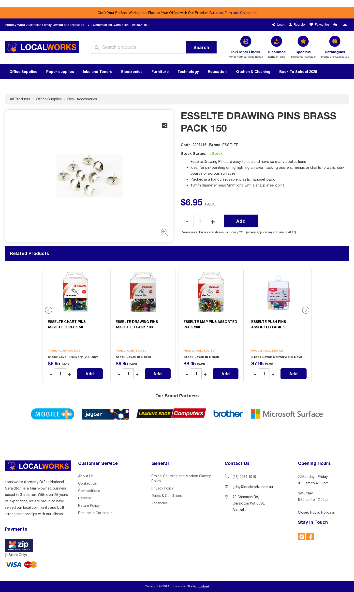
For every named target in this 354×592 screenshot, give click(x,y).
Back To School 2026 (298, 71)
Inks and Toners (97, 71)
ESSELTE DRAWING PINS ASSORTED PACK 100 (137, 324)
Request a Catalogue (95, 513)
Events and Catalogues (335, 53)
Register (297, 24)
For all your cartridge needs (246, 53)
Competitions (89, 491)
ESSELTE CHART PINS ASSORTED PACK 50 (67, 324)
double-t (203, 586)
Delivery (84, 498)
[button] (163, 232)
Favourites (320, 24)
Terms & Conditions (167, 496)
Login (278, 24)
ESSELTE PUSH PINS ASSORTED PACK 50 (268, 324)
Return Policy (89, 505)
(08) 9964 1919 (244, 477)
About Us (85, 476)
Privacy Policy (162, 488)
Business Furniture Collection (233, 13)
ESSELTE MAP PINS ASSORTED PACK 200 (210, 324)
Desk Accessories (82, 99)
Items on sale (277, 53)
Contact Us (87, 483)
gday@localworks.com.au (253, 487)
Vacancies (159, 503)
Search (201, 47)
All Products (20, 99)
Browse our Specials (303, 53)
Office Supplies (49, 99)
